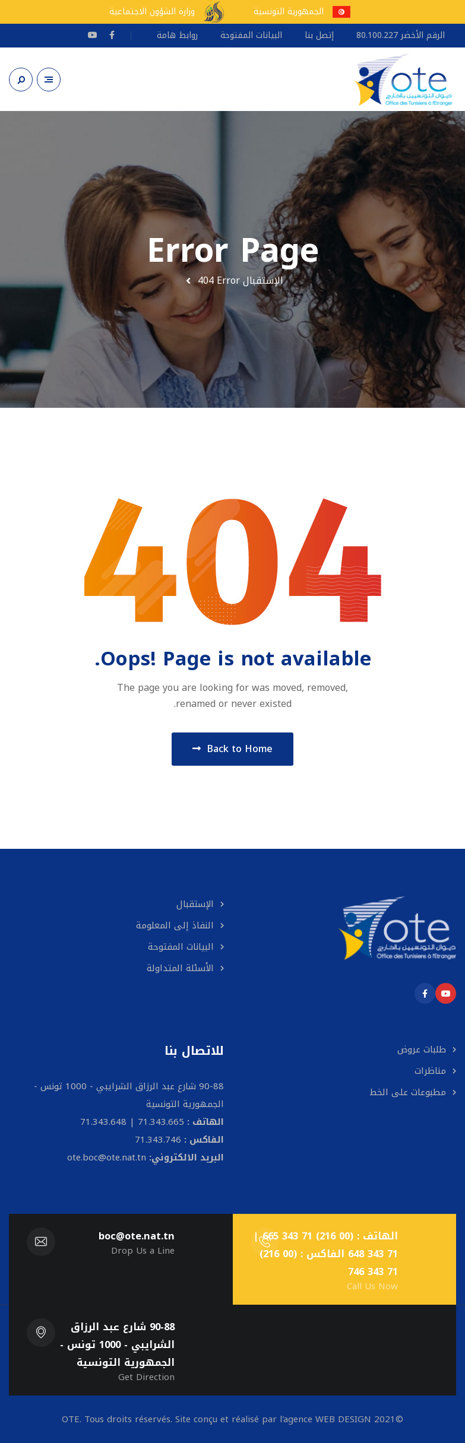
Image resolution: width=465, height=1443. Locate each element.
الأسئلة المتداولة (180, 968)
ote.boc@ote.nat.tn (106, 1157)
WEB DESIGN (343, 1419)
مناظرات (430, 1071)
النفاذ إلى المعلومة (175, 925)
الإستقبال (263, 280)
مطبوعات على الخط (407, 1092)
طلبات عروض (421, 1049)
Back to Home (232, 749)
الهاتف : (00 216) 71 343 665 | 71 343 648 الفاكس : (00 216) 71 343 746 (325, 1254)
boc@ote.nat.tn (137, 1236)
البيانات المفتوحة (181, 946)
